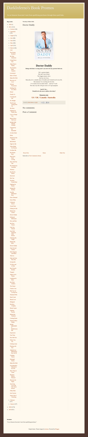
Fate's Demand (13, 197)
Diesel (11, 92)
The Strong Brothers (13, 53)
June (11, 40)
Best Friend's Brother (13, 269)
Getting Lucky (13, 344)
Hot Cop (12, 178)
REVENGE (13, 141)
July (11, 38)
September (13, 31)
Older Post (62, 153)
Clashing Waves (12, 356)
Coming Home (13, 318)
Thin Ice (12, 255)
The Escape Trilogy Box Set (13, 104)
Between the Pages (13, 380)
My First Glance (12, 224)
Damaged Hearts (12, 360)
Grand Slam (13, 206)
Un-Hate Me (13, 150)
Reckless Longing (12, 305)
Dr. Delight (13, 100)
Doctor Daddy (13, 214)
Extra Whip (13, 200)
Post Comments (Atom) (35, 155)
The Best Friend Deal (13, 181)
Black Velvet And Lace (13, 119)
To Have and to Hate (13, 265)
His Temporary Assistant (13, 166)
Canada (43, 97)
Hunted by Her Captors (13, 138)
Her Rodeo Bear (12, 153)
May (11, 43)
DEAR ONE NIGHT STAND (13, 124)
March (12, 48)
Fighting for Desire (13, 185)
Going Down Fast (13, 61)
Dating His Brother (12, 189)
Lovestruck (13, 73)
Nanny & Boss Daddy (13, 321)
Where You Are (13, 340)
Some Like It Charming (13, 396)
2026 (10, 24)
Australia (52, 97)
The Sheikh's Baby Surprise (13, 69)
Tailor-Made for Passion (13, 147)
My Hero (12, 108)
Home (44, 153)
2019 (10, 409)
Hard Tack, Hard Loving (12, 158)
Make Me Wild (13, 78)
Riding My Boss (12, 242)
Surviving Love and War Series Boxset (13, 386)
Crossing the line (13, 97)
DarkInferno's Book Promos (30, 8)
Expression (12, 333)
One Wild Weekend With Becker (13, 233)
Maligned (12, 302)
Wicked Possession (13, 85)
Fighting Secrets (12, 311)
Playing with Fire (13, 347)
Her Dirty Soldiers (12, 283)
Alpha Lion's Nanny (13, 275)
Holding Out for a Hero (13, 88)
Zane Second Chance (13, 248)
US (33, 97)
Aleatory (12, 169)
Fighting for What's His (13, 111)
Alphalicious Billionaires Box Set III (13, 351)
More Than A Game (13, 371)
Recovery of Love (13, 81)
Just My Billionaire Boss (13, 194)
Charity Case (13, 288)
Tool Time (12, 335)
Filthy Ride (13, 390)
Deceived (12, 176)
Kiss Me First (13, 337)
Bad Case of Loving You (13, 291)
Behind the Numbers (13, 315)
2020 (10, 407)
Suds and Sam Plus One (13, 259)
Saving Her (13, 262)
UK (37, 97)
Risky (11, 135)
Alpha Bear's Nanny (13, 64)
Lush (11, 50)
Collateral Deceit (12, 203)
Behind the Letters (12, 211)
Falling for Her (13, 208)
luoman (47, 429)
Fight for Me (13, 144)
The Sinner (12, 286)
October (12, 29)
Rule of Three (13, 75)
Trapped (12, 272)
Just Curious (13, 393)
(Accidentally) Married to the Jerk (13, 367)
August (12, 35)
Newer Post (26, 153)
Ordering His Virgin (13, 238)
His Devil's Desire (12, 172)
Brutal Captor (13, 308)
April (11, 45)
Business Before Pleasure (12, 376)
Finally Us (12, 94)
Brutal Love (13, 299)
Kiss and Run (13, 221)
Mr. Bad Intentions (13, 57)
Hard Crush (13, 297)
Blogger (57, 429)
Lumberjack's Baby (13, 279)
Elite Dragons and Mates (13, 252)
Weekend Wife (13, 294)
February (12, 400)
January (12, 404)
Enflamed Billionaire (13, 218)
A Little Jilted (13, 133)
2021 (10, 27)
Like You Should (12, 228)
